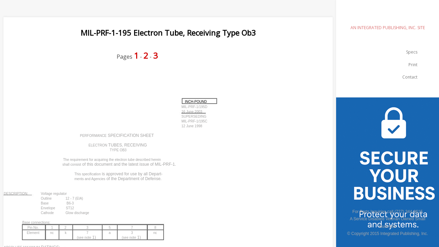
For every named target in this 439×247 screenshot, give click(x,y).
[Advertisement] (128, 83)
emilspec (387, 15)
